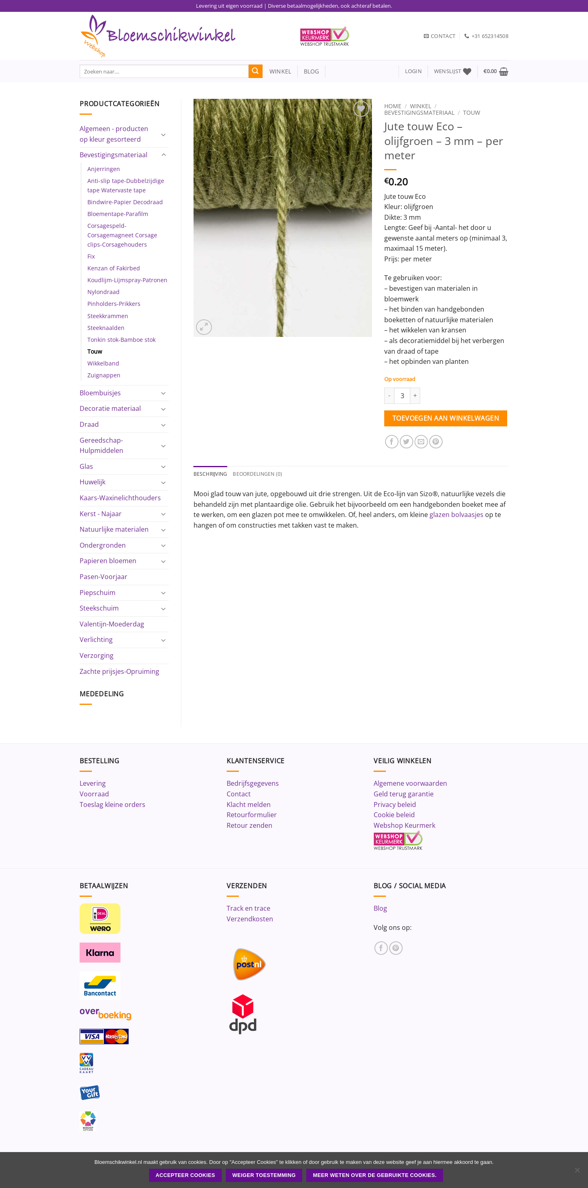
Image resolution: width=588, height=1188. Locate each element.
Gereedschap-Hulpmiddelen (101, 445)
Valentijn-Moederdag (112, 624)
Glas (86, 466)
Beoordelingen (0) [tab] (262, 474)
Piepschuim (98, 592)
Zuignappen (103, 375)
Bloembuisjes (100, 392)
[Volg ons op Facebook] (381, 948)
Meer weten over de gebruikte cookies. (375, 1175)
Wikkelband (103, 363)
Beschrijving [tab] (212, 474)
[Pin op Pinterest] (436, 441)
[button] (413, 71)
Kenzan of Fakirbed (113, 268)
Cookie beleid (394, 814)
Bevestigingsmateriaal (113, 154)
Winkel (420, 106)
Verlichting (96, 639)
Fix (91, 256)
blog (311, 71)
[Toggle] (164, 134)
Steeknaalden (106, 328)
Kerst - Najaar (101, 513)
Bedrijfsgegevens (253, 783)
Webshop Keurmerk (404, 825)
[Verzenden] (256, 71)
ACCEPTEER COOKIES (185, 1175)
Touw (94, 351)
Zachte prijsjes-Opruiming (119, 671)
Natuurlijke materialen (114, 529)
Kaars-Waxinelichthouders (120, 497)
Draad (89, 424)
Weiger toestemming (264, 1175)
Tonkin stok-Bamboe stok (121, 339)
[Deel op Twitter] (406, 441)
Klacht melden (249, 804)
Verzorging (97, 655)
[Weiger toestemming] (577, 1172)
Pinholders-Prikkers (113, 304)
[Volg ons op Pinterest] (396, 948)
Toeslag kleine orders (112, 804)
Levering (93, 783)
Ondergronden (103, 545)
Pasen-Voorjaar (103, 576)
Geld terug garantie (404, 793)
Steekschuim (99, 608)
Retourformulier (252, 814)
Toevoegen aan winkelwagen (445, 418)
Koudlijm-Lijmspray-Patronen (127, 280)
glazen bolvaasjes (456, 514)
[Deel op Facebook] (392, 441)
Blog (380, 908)
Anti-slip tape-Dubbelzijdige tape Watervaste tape (125, 185)
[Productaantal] (402, 396)
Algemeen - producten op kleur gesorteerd (114, 134)
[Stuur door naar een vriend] (421, 441)
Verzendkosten (250, 918)
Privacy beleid (395, 804)
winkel (277, 71)
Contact (239, 793)
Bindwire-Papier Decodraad (125, 202)
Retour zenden (249, 825)
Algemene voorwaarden (410, 783)
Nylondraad (103, 292)
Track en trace (248, 908)
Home (392, 106)
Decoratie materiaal (110, 408)
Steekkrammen (107, 316)
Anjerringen (103, 169)
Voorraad (94, 793)
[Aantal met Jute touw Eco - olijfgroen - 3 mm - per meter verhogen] (415, 396)
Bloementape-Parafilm (117, 214)
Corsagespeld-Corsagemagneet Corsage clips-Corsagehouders (122, 235)
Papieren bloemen (108, 560)
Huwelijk (92, 481)
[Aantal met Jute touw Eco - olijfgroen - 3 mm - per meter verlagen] (389, 396)
